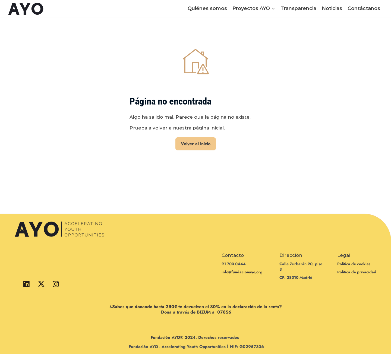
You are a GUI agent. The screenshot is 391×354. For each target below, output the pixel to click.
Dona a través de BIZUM (186, 312)
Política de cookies (353, 264)
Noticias (332, 8)
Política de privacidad (356, 272)
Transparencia (298, 8)
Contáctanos (364, 8)
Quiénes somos (207, 8)
